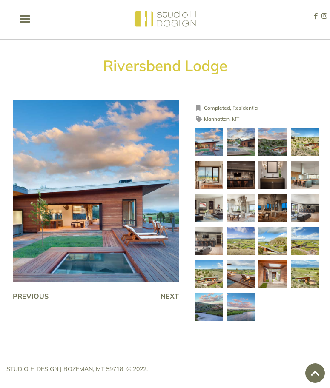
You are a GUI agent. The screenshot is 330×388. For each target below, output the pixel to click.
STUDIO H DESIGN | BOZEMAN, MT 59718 (64, 369)
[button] (25, 18)
